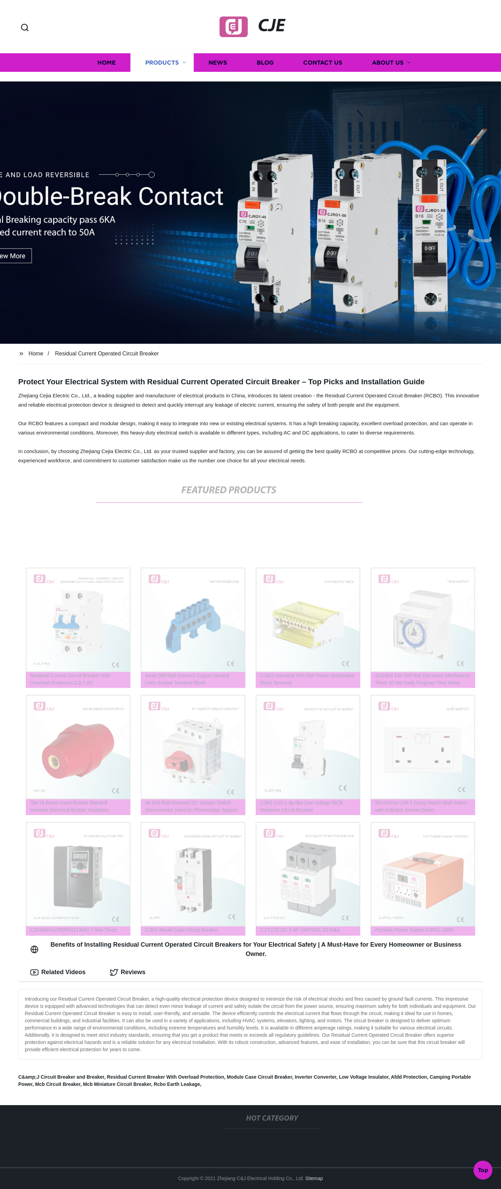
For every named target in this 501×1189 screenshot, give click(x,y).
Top (483, 1171)
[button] (24, 28)
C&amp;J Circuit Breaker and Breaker (61, 1077)
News (218, 57)
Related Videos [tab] (58, 972)
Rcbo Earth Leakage (177, 1084)
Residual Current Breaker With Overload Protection (165, 1077)
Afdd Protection (409, 1077)
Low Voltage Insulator (363, 1077)
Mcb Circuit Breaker (58, 1084)
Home (106, 57)
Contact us (322, 57)
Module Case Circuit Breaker (259, 1077)
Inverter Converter (316, 1077)
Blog (265, 57)
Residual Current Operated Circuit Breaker (107, 353)
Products (162, 57)
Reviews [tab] (128, 972)
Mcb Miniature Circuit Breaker (117, 1084)
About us (388, 57)
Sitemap (314, 1178)
